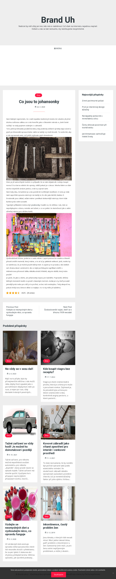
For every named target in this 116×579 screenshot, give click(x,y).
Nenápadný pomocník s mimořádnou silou (92, 117)
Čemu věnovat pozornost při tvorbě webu (94, 126)
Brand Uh (58, 20)
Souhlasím (58, 574)
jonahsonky (35, 205)
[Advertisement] (58, 68)
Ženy (38, 95)
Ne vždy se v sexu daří (19, 368)
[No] (113, 573)
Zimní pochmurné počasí (93, 100)
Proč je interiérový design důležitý (93, 108)
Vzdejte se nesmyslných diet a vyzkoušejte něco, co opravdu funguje (18, 529)
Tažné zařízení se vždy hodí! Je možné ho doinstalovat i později (19, 447)
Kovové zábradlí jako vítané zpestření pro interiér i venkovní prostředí (56, 448)
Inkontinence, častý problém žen (55, 526)
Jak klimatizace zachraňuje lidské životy (93, 135)
